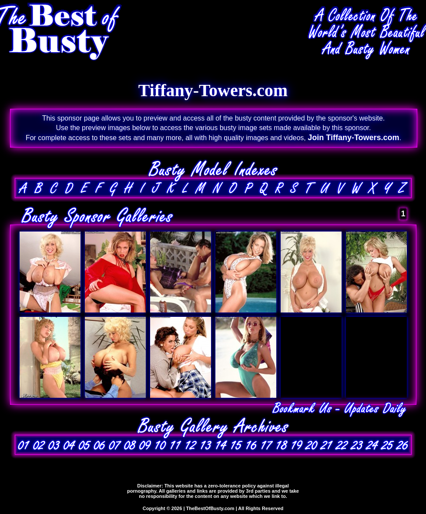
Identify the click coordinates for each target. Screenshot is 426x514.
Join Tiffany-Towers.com (353, 137)
